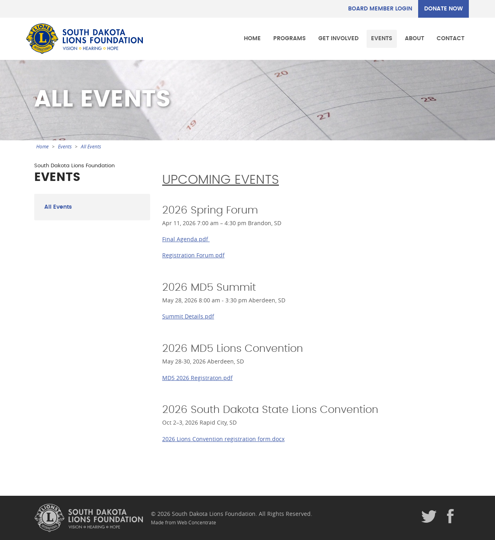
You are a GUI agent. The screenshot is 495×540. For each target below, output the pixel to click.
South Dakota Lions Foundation (84, 38)
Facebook (451, 517)
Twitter (429, 517)
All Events (91, 147)
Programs (289, 38)
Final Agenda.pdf (186, 239)
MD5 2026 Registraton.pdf (197, 378)
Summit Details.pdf (188, 316)
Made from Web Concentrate (183, 522)
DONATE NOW (443, 9)
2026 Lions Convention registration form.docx (223, 439)
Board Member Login (380, 9)
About (414, 38)
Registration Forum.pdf (193, 255)
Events (381, 38)
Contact (450, 38)
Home (252, 38)
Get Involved (338, 38)
